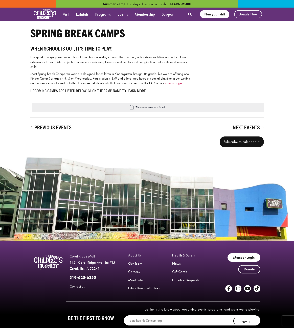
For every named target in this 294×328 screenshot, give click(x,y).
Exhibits (82, 14)
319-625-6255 (83, 279)
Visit (66, 14)
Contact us (77, 288)
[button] (190, 14)
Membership (145, 14)
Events (123, 14)
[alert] (148, 109)
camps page (173, 85)
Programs (103, 14)
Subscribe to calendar (239, 144)
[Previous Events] (51, 129)
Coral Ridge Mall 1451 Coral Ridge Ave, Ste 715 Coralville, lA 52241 (92, 264)
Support (168, 14)
